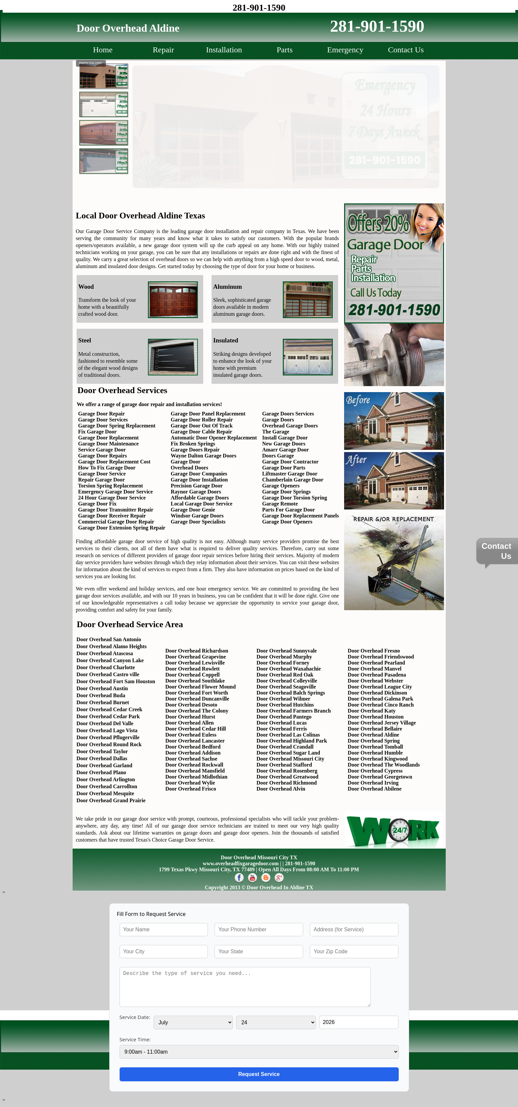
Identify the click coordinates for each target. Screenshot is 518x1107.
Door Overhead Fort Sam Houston (116, 681)
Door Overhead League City (380, 687)
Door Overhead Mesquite (105, 793)
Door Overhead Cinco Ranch (381, 705)
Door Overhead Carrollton (107, 786)
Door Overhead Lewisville (195, 663)
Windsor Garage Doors (197, 515)
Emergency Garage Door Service (115, 491)
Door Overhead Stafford (284, 765)
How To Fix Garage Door (107, 467)
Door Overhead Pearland (376, 663)
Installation (224, 49)
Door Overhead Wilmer (283, 699)
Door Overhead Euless (190, 735)
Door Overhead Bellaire (375, 729)
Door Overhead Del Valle (105, 723)
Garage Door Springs (286, 491)
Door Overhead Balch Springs (291, 693)
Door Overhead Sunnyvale (287, 651)
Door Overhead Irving (373, 783)
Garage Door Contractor (290, 461)
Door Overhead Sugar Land (288, 753)
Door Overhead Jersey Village (382, 723)
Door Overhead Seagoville (286, 687)
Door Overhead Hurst (190, 717)
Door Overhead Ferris (282, 729)
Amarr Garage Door (285, 449)
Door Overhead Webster (375, 681)
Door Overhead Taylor (102, 751)
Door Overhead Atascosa (105, 653)
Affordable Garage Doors (200, 497)
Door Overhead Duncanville (197, 699)
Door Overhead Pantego (284, 717)
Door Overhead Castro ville (108, 674)
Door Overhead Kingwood (378, 759)
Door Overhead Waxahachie (289, 669)
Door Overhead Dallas (102, 758)
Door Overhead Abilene (374, 789)
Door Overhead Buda (101, 695)
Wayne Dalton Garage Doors (204, 455)
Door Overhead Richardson (196, 651)
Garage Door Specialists (198, 521)
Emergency (345, 49)
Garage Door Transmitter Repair (116, 509)
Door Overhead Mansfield (195, 771)
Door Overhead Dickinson (377, 693)
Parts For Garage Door (288, 509)
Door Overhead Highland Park (292, 741)
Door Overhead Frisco (190, 789)
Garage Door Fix (97, 503)
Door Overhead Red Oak (285, 675)
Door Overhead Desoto (191, 705)
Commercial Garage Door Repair (116, 521)
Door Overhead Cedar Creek (110, 709)
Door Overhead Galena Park (380, 699)
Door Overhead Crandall (285, 747)
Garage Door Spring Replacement (117, 425)
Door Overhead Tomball (375, 747)
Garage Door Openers (287, 521)
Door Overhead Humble (375, 753)
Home (103, 49)
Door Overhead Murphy (284, 657)
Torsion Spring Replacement (110, 485)
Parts (285, 49)
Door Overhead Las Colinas (288, 735)
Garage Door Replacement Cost (114, 461)
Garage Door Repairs (102, 455)
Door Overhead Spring (374, 741)
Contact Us (406, 49)
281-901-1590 (259, 7)
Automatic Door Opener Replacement (214, 437)
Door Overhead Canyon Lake (110, 660)
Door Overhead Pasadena (377, 675)
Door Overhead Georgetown (380, 777)
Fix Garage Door (97, 431)
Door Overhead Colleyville (287, 681)
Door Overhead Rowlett (192, 669)
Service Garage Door (102, 449)
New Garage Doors (283, 443)
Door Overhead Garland (105, 765)
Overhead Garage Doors (290, 425)
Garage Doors (278, 419)
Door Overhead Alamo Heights (112, 646)
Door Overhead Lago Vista (107, 730)
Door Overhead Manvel (374, 669)
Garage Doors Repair (195, 449)
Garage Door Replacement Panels (300, 515)
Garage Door (186, 461)
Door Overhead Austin (102, 688)
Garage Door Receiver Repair (112, 515)
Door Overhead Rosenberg (287, 771)
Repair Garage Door (101, 479)
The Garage (275, 431)
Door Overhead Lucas (282, 723)
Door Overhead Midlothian (196, 777)
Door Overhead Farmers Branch (294, 711)
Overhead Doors (189, 467)
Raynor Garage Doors (196, 491)
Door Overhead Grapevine (195, 657)
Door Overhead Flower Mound (200, 687)
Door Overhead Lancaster (195, 741)
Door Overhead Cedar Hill (195, 729)
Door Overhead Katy (372, 711)
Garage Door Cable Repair (201, 431)
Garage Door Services (103, 419)
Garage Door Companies (199, 473)
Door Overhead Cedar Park (108, 716)
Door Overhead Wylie (190, 783)
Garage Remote (280, 503)
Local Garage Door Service (202, 503)
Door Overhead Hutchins (285, 705)
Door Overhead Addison (193, 753)
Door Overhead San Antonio (109, 639)
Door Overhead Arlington (106, 779)
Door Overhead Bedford (193, 747)
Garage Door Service (102, 473)
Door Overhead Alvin (281, 789)
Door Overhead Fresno (374, 651)
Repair (163, 49)
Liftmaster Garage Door (289, 473)
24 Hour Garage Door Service (112, 497)
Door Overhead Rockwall (194, 765)
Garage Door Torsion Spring (294, 497)
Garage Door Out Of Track (202, 425)
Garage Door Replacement (108, 437)
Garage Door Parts (283, 467)
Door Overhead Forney (283, 663)
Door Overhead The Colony (196, 711)
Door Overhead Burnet (103, 702)
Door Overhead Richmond (287, 783)
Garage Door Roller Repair (202, 419)
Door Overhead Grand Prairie (111, 800)
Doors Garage (278, 455)
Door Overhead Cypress (375, 771)
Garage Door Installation (199, 479)
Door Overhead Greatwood (287, 777)
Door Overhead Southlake (195, 681)
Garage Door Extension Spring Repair (121, 527)
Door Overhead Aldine (373, 735)
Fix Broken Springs (193, 443)
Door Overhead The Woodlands (384, 765)
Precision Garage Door (197, 485)
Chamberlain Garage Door (292, 479)
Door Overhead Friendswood (381, 657)
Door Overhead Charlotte (106, 667)
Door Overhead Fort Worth (196, 693)
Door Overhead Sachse (191, 759)
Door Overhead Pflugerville (108, 737)
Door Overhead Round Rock (109, 744)
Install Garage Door (285, 437)
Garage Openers (280, 485)
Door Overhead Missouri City (290, 759)
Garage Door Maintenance (108, 443)
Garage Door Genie (193, 509)
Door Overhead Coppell (192, 675)
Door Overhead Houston (376, 717)
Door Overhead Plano (101, 772)
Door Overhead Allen (189, 723)
